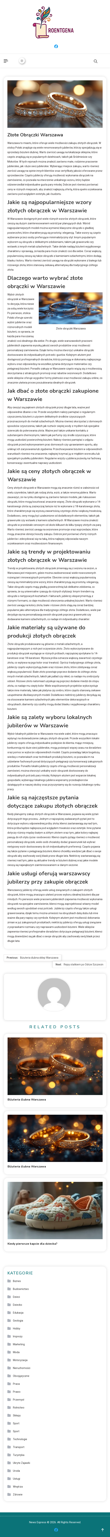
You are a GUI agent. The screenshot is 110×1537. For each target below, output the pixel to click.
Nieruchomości (21, 1368)
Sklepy (17, 1415)
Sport (16, 1423)
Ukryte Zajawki (21, 1462)
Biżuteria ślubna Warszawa (27, 1100)
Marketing (19, 1344)
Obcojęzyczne (21, 1375)
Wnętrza (18, 1486)
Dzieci (16, 1296)
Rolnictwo (18, 1407)
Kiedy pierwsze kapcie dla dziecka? (32, 1244)
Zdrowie (18, 1494)
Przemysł (18, 1399)
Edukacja (18, 1312)
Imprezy (18, 1336)
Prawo (16, 1391)
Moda (16, 1352)
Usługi (16, 1478)
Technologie (20, 1439)
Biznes (17, 1281)
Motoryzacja (20, 1360)
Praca (16, 1383)
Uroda (16, 1470)
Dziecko (17, 1304)
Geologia (18, 1320)
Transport (18, 1447)
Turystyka (18, 1455)
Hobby (16, 1328)
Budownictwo (21, 1289)
